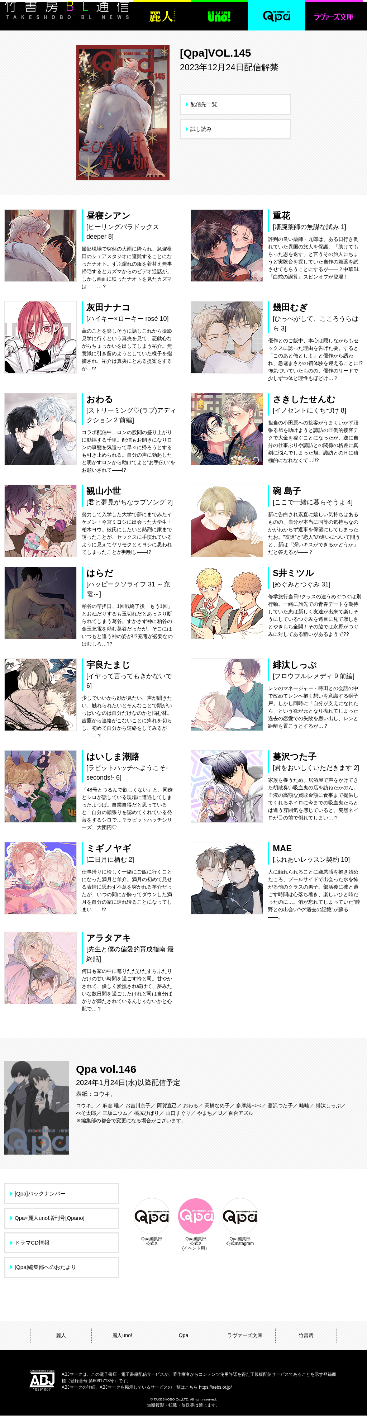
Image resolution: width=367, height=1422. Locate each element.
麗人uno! (122, 1342)
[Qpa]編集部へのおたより (45, 1273)
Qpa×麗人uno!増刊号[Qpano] (50, 1224)
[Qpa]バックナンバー (40, 1200)
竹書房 (306, 1342)
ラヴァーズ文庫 (244, 1342)
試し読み (201, 129)
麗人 (61, 1342)
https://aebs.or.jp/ (215, 1393)
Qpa (183, 1342)
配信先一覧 (203, 104)
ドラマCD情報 (32, 1249)
